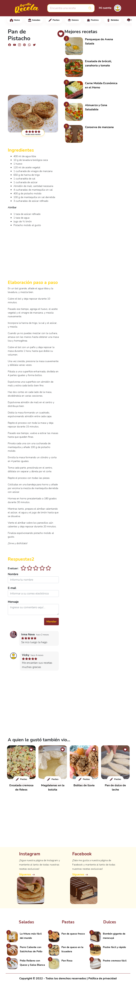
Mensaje (13, 602)
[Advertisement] (33, 69)
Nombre (13, 574)
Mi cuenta (105, 8)
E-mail (12, 588)
